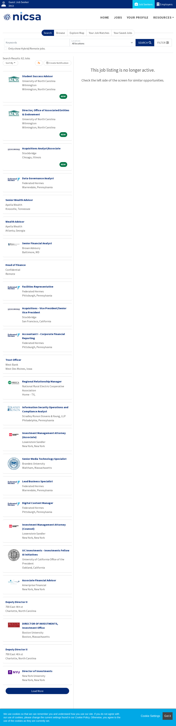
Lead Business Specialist (37, 481)
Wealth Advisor (15, 221)
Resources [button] (162, 17)
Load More (37, 691)
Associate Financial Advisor (39, 580)
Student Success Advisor (37, 76)
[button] (163, 42)
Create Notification (57, 62)
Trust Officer (13, 359)
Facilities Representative (37, 286)
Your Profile (138, 17)
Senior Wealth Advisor (19, 200)
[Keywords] (37, 42)
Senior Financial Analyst (37, 243)
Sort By (9, 62)
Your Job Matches (99, 33)
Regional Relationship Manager (42, 381)
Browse (60, 33)
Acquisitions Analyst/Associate (41, 148)
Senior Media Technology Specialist (44, 458)
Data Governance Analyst (38, 178)
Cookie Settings (150, 715)
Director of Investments (37, 671)
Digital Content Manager (37, 503)
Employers (165, 4)
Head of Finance (16, 265)
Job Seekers (144, 4)
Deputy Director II (17, 602)
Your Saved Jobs (123, 33)
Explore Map (77, 33)
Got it (167, 715)
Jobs (118, 17)
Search (48, 33)
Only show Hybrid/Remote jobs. (26, 48)
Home (104, 17)
